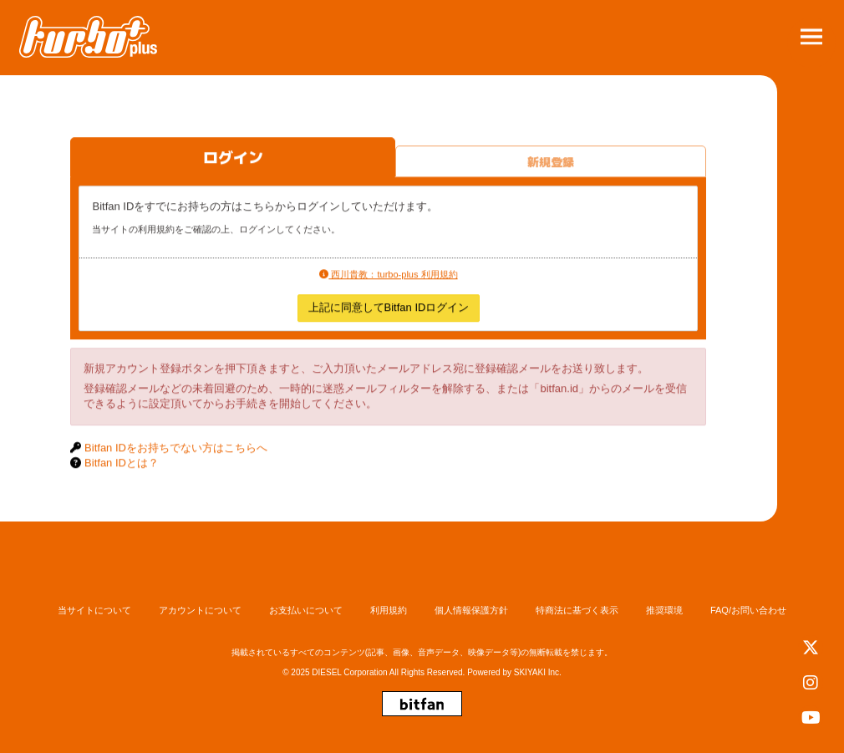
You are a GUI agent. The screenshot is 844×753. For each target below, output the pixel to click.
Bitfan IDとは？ (121, 464)
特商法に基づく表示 (577, 610)
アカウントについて (200, 610)
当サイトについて (94, 610)
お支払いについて (306, 610)
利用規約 (388, 610)
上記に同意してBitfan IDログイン (389, 309)
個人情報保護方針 (471, 610)
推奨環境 (664, 610)
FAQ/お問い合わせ (748, 610)
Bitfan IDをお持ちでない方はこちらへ (175, 448)
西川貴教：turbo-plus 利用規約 (388, 275)
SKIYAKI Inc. (538, 672)
